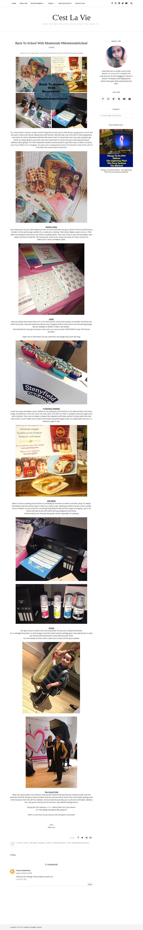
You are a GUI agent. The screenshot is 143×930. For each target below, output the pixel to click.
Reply (90, 884)
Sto (12, 845)
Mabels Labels (45, 843)
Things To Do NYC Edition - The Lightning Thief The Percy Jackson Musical (116, 171)
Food (25, 843)
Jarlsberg (33, 843)
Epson (19, 843)
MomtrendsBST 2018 (62, 843)
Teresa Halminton (23, 870)
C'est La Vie (71, 17)
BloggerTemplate (36, 927)
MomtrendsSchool (80, 843)
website (49, 807)
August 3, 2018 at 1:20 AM (24, 873)
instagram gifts (21, 879)
